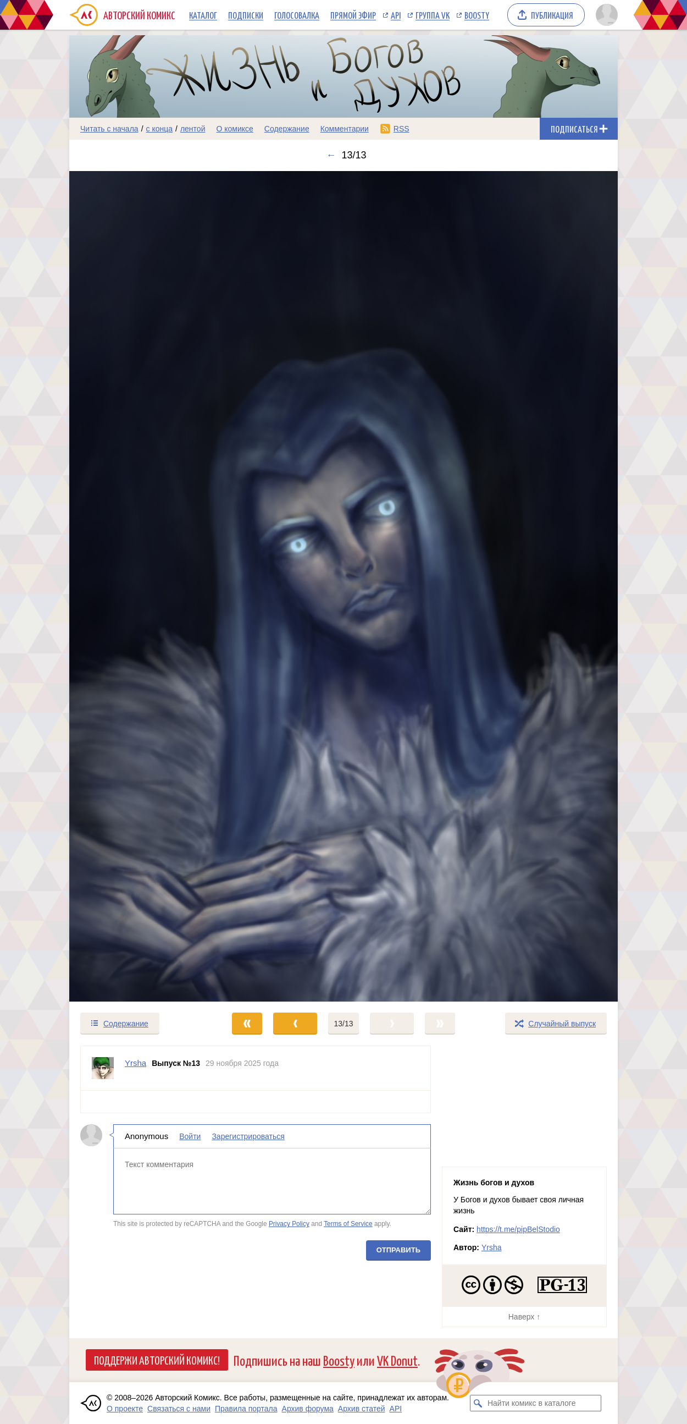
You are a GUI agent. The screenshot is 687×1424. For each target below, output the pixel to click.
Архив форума (308, 1408)
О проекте (125, 1408)
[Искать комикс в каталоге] (478, 1403)
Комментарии (344, 128)
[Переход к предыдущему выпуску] (138, 586)
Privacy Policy (289, 1224)
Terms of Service (348, 1224)
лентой (193, 128)
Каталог (203, 15)
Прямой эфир (353, 15)
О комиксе (234, 128)
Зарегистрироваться (248, 1136)
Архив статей (361, 1408)
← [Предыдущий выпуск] (331, 155)
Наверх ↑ (524, 1316)
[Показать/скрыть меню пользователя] (605, 15)
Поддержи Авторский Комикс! (157, 1359)
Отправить (398, 1250)
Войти (190, 1136)
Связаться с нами (178, 1408)
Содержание (286, 128)
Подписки (245, 15)
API (396, 15)
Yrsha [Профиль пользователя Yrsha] (135, 1063)
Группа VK (432, 15)
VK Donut (397, 1359)
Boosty (476, 15)
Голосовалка (296, 15)
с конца (159, 128)
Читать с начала (109, 128)
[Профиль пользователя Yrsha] (103, 1068)
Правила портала (246, 1408)
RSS (401, 128)
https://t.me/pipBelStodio (518, 1229)
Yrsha (491, 1247)
